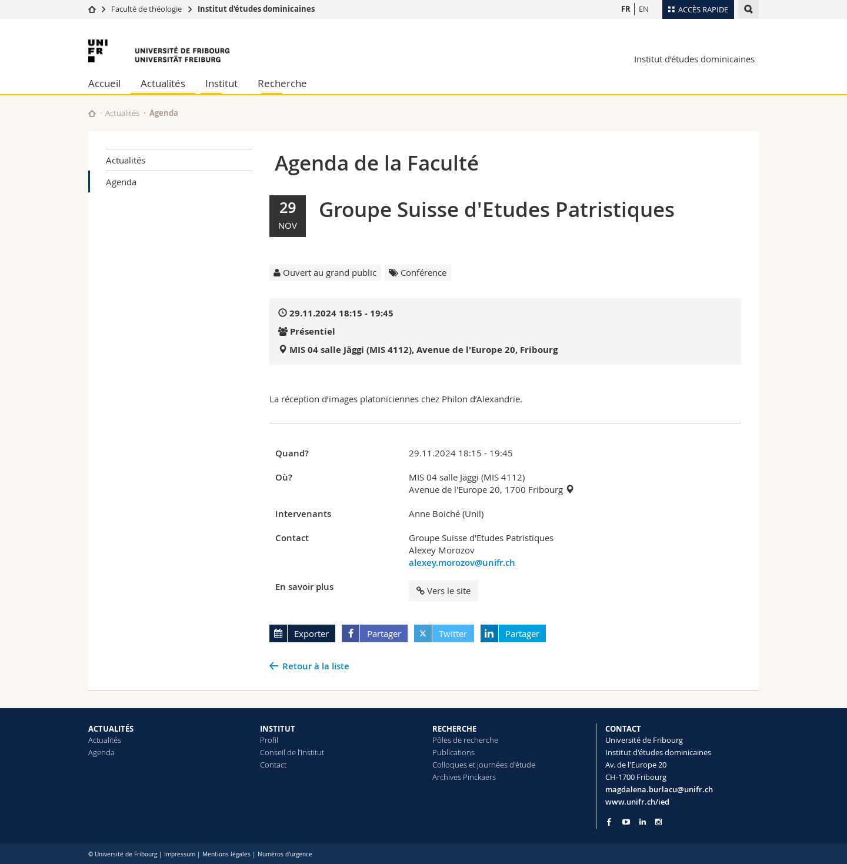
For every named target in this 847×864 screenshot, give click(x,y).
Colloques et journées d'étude (483, 764)
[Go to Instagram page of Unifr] (658, 822)
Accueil (104, 83)
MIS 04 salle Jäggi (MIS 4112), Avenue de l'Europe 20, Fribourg (423, 349)
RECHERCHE (454, 728)
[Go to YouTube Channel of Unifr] (626, 822)
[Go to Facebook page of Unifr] (609, 821)
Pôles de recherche (465, 740)
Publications (453, 752)
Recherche (282, 83)
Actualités (163, 83)
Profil (269, 740)
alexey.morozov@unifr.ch (462, 562)
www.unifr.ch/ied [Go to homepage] (637, 801)
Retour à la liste (315, 666)
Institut (221, 83)
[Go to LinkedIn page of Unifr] (642, 822)
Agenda (121, 182)
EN (644, 9)
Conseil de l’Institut (292, 752)
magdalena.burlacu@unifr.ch (659, 789)
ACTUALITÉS (111, 728)
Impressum (179, 854)
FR (626, 9)
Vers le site (443, 590)
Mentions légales (226, 854)
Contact (273, 764)
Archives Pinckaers (464, 777)
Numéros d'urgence (285, 854)
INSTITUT (277, 728)
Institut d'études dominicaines (256, 9)
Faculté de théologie (146, 9)
